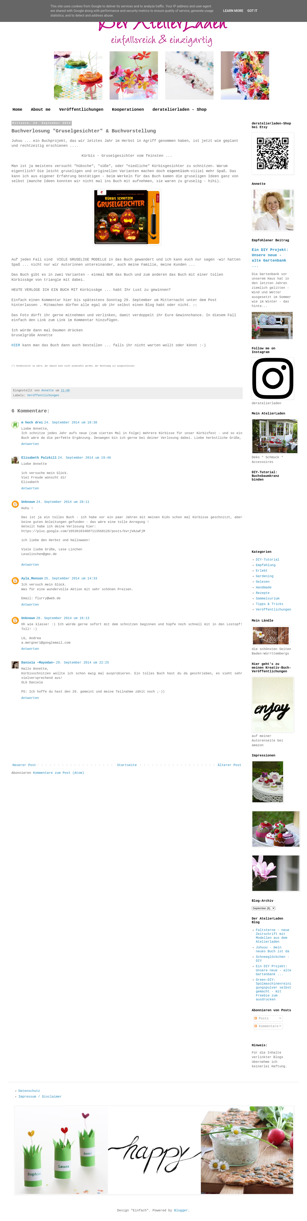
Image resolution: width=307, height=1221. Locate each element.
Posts (261, 1018)
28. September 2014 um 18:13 (62, 618)
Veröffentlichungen (81, 109)
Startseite (127, 765)
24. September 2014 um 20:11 (62, 502)
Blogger (181, 1210)
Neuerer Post (24, 765)
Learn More (233, 11)
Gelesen (263, 582)
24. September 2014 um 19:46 (84, 458)
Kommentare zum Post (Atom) (58, 773)
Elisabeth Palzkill (39, 458)
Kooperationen (128, 109)
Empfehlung (265, 565)
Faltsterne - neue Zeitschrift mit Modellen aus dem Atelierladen (272, 936)
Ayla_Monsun (32, 578)
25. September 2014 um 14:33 (70, 578)
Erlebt (262, 571)
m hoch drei (32, 422)
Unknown (28, 502)
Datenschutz (29, 1091)
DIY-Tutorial (267, 560)
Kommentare (266, 1026)
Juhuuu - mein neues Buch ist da (272, 949)
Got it (252, 11)
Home (17, 109)
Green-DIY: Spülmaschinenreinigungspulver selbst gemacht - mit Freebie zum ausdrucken (273, 989)
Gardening (264, 576)
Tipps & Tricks (269, 604)
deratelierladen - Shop (179, 109)
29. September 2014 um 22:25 (82, 663)
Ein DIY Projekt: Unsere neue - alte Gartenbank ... (273, 970)
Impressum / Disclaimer (40, 1097)
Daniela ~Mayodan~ (38, 663)
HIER (16, 345)
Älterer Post (229, 765)
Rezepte (263, 593)
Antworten (30, 444)
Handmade (264, 587)
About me (41, 109)
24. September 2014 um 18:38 (70, 422)
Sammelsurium (267, 598)
